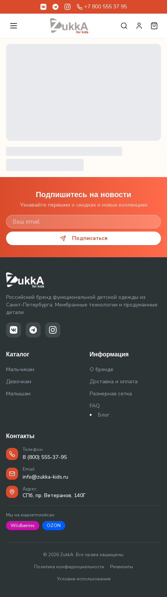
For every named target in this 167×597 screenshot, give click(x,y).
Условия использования (83, 579)
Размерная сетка (111, 393)
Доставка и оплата (114, 381)
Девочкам (18, 381)
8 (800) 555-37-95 (45, 457)
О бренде (101, 369)
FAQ (95, 405)
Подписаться (83, 238)
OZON (54, 525)
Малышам (18, 393)
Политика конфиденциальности (69, 567)
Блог (104, 414)
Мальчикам (20, 369)
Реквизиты (121, 567)
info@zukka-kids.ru (45, 476)
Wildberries (23, 525)
